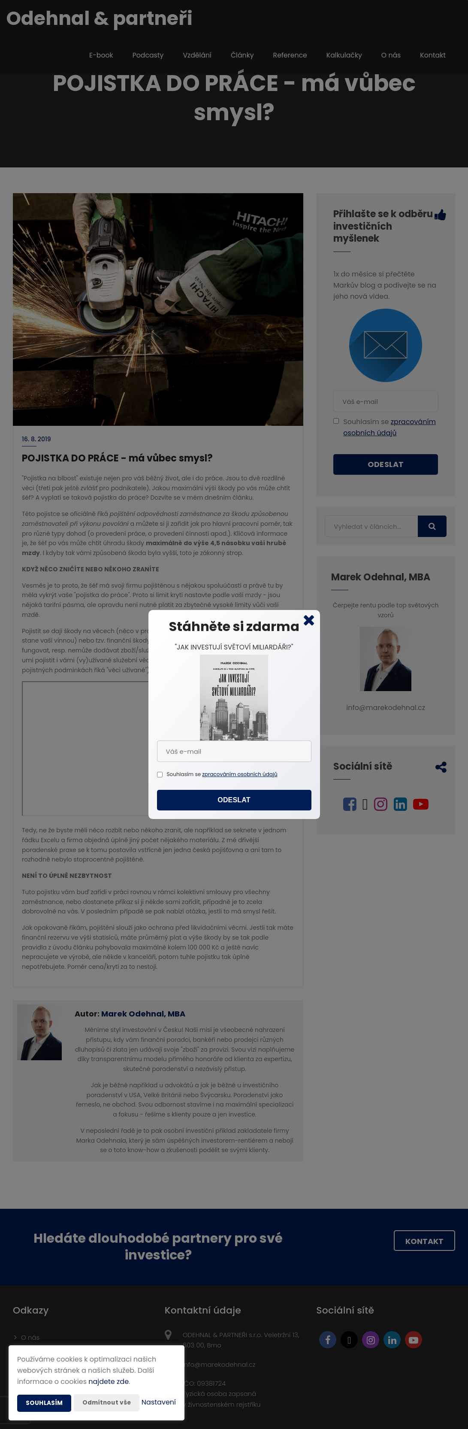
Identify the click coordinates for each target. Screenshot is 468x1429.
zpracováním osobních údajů (239, 774)
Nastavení (159, 1403)
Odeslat (233, 800)
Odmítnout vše (107, 1385)
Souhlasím (44, 1386)
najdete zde (108, 1364)
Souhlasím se (184, 774)
